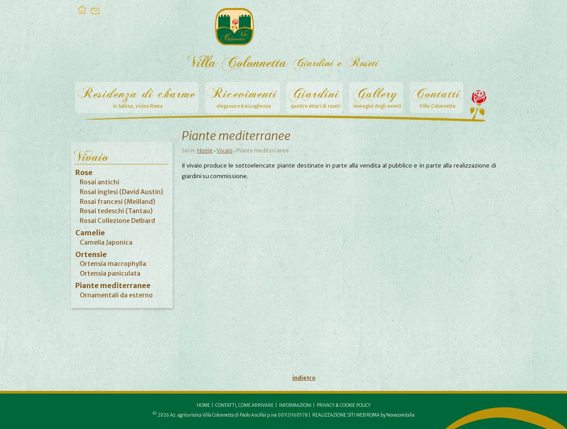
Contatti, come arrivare (244, 405)
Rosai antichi (99, 182)
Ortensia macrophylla (113, 264)
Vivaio (225, 150)
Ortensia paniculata (110, 273)
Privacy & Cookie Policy (343, 405)
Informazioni (295, 405)
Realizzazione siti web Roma (346, 415)
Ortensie (91, 254)
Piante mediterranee (113, 285)
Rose (84, 172)
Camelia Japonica (106, 242)
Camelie (90, 232)
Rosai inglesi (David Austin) (121, 192)
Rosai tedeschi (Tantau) (116, 211)
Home (205, 150)
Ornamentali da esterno (116, 295)
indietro (303, 377)
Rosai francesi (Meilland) (117, 202)
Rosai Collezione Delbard (117, 221)
